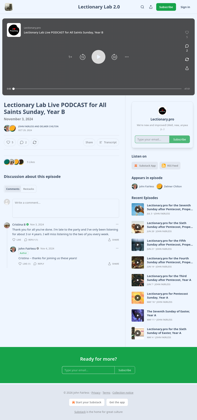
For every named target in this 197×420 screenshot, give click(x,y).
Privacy (95, 392)
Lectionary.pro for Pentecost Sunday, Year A (167, 295)
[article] (162, 209)
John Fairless (26, 126)
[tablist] (20, 189)
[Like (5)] (10, 142)
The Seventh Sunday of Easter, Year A (168, 313)
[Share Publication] (151, 7)
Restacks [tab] (28, 189)
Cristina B (19, 224)
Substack (80, 412)
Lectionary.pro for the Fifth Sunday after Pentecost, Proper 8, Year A (169, 242)
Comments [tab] (12, 189)
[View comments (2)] (187, 48)
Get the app (117, 402)
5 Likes (31, 162)
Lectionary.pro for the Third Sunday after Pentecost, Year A (169, 278)
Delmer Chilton (49, 126)
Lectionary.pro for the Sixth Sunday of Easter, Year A (166, 331)
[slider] (97, 89)
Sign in (185, 7)
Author (23, 253)
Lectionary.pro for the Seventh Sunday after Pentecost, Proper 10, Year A (169, 207)
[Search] (142, 7)
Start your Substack (86, 402)
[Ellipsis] (117, 224)
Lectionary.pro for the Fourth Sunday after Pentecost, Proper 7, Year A (169, 260)
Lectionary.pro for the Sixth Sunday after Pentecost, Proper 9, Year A (169, 225)
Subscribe (166, 7)
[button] (70, 57)
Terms (106, 392)
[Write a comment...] (66, 208)
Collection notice (123, 392)
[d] (138, 209)
